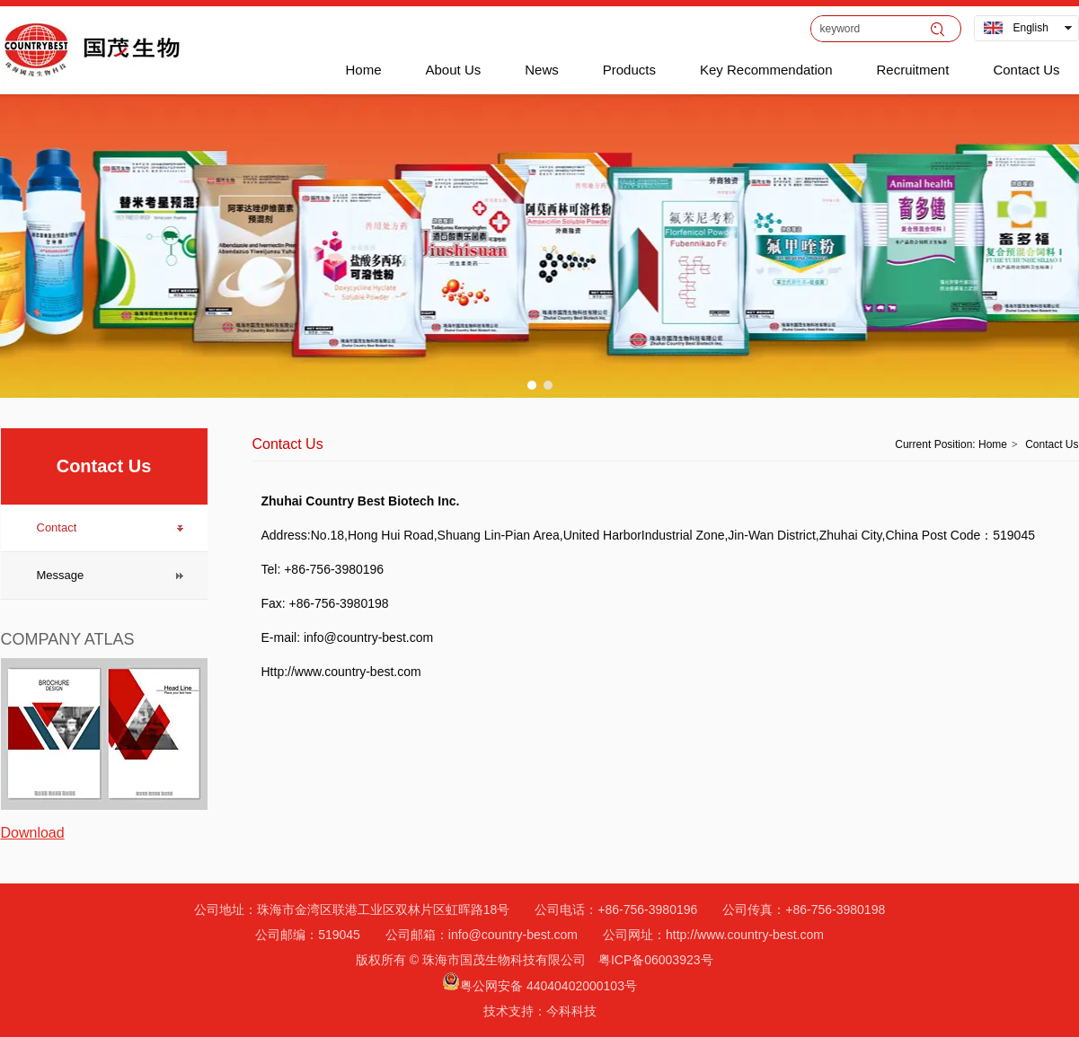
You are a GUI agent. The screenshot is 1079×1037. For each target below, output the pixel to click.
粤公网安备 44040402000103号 (548, 986)
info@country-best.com (375, 637)
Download (33, 832)
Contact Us (1051, 444)
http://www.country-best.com (745, 934)
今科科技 (571, 1011)
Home (992, 444)
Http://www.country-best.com (341, 671)
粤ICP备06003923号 (655, 960)
